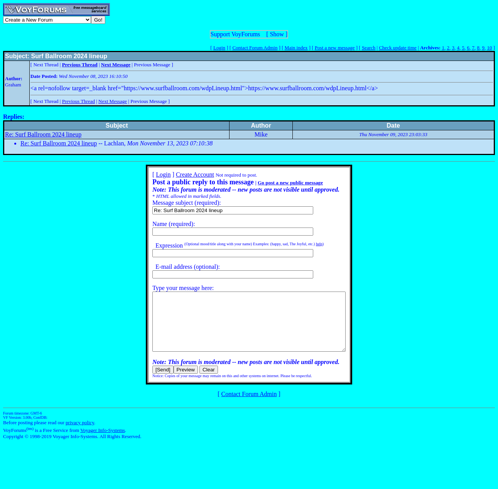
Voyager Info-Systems (102, 442)
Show (277, 34)
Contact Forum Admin (254, 48)
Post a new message (335, 48)
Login (219, 48)
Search (368, 48)
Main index (296, 48)
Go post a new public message (278, 182)
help (307, 244)
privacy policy (80, 434)
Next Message (112, 101)
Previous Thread (78, 101)
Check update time (397, 48)
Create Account (183, 174)
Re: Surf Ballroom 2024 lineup (43, 134)
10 (489, 48)
